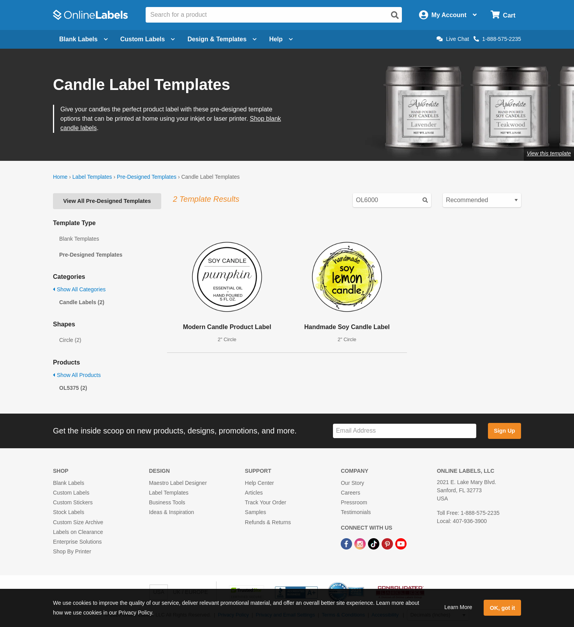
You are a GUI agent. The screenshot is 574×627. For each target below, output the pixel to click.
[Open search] (395, 15)
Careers (350, 493)
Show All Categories (79, 289)
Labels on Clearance (78, 532)
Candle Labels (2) (81, 302)
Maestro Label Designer (178, 483)
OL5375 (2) (73, 388)
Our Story (352, 483)
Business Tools (167, 502)
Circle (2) (70, 340)
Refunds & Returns (268, 522)
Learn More (458, 607)
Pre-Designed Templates (146, 177)
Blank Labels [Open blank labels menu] (83, 39)
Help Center (259, 483)
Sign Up (504, 431)
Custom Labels (71, 493)
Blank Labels (68, 483)
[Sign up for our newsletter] (404, 431)
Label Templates (92, 177)
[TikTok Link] (374, 543)
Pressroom (354, 502)
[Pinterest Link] (388, 543)
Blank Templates (79, 239)
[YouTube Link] (401, 543)
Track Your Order (265, 502)
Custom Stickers (73, 502)
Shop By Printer (72, 551)
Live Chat (453, 39)
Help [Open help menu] (281, 39)
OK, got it (502, 608)
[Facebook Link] (347, 543)
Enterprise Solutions (77, 542)
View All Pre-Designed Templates (107, 201)
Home (60, 177)
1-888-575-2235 (497, 39)
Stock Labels (68, 512)
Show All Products (77, 375)
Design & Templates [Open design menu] (222, 39)
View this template (549, 153)
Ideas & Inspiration (171, 512)
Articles (254, 493)
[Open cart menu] (503, 15)
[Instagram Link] (360, 543)
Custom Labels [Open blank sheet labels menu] (147, 39)
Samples (255, 512)
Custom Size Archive (78, 522)
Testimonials (356, 512)
